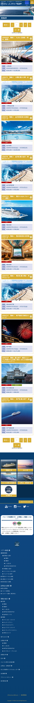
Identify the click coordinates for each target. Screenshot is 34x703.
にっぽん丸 (7, 563)
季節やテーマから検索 (7, 576)
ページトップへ (26, 501)
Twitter (26, 506)
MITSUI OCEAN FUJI (10, 566)
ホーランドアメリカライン (9, 630)
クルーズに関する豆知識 (7, 662)
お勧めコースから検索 (7, 579)
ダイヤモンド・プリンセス (9, 651)
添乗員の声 (4, 654)
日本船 (3, 601)
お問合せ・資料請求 (6, 665)
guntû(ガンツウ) (7, 614)
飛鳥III (6, 560)
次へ (17, 30)
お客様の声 (4, 640)
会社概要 (4, 673)
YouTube (8, 506)
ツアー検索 (5, 550)
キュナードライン (7, 622)
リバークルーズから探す (9, 571)
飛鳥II (6, 558)
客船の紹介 (5, 599)
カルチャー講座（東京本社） (8, 593)
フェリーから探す (7, 573)
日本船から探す (6, 555)
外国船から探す (6, 568)
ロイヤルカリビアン (8, 625)
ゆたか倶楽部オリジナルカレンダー (10, 669)
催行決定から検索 (6, 581)
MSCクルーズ (6, 632)
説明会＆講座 (6, 586)
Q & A (3, 658)
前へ (6, 25)
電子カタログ (5, 637)
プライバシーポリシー (7, 677)
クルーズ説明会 (5, 591)
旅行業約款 (4, 681)
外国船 (3, 617)
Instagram (17, 506)
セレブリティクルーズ (8, 627)
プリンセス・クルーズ (8, 619)
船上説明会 (4, 588)
